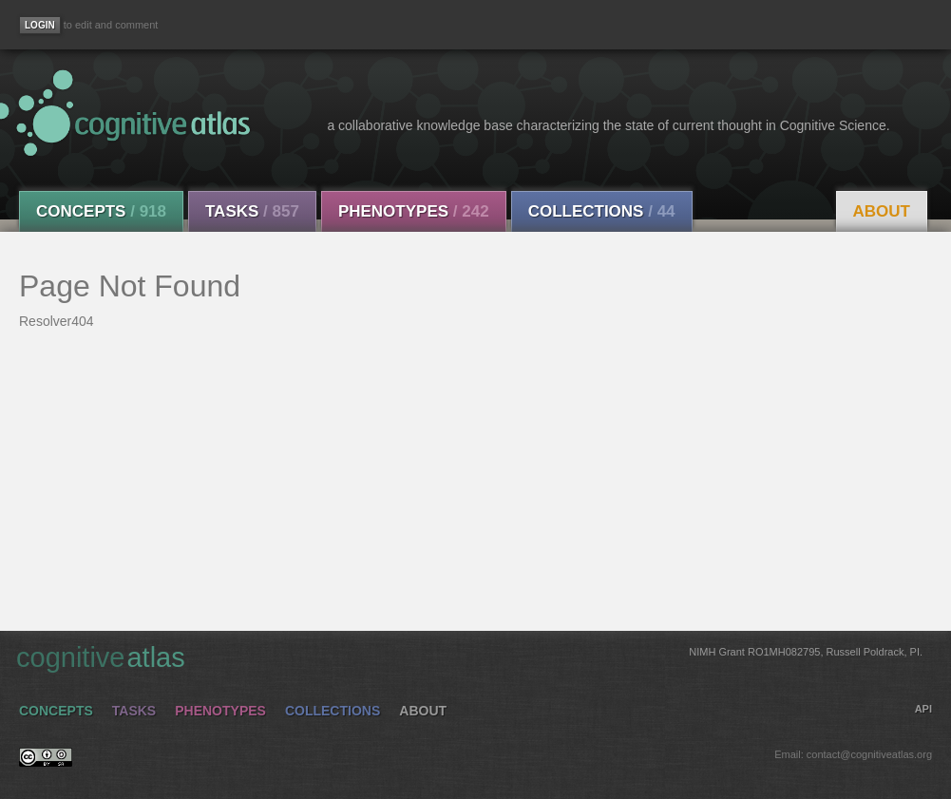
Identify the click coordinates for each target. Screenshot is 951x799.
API (923, 708)
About (881, 211)
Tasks (252, 211)
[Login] (40, 25)
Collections (601, 211)
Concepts (101, 211)
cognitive (469, 656)
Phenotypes (413, 211)
